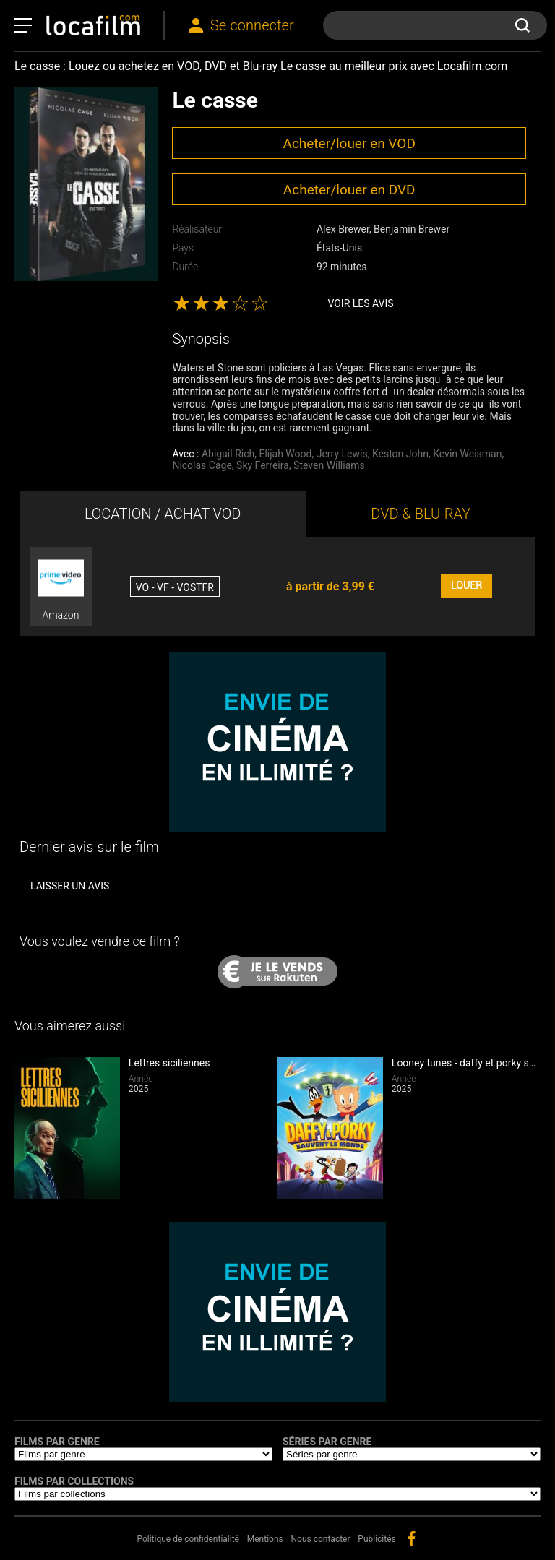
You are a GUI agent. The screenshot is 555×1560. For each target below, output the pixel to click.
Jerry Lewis (342, 454)
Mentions (265, 1539)
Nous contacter (320, 1539)
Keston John (400, 454)
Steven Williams (329, 465)
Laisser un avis (69, 886)
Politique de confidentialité (188, 1539)
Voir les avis (360, 303)
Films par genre (57, 1441)
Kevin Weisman (467, 454)
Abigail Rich (228, 454)
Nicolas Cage (201, 465)
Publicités (376, 1539)
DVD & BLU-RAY (420, 513)
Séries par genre (327, 1441)
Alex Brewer (343, 229)
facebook (411, 1538)
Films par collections (74, 1481)
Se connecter (252, 25)
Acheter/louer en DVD (349, 189)
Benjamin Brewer (411, 229)
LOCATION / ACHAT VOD (163, 513)
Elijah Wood (285, 454)
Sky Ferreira (262, 465)
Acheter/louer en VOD (349, 143)
